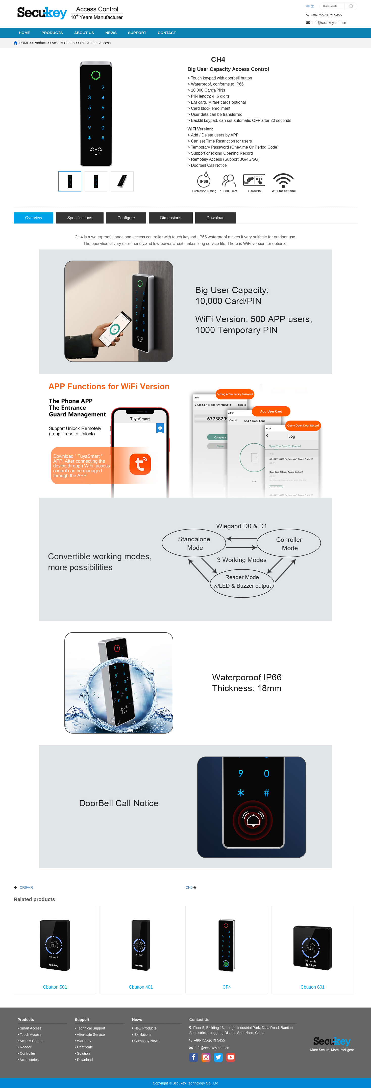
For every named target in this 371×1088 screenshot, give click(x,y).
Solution (82, 1053)
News (111, 33)
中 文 (310, 6)
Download (216, 218)
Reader (25, 1047)
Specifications (79, 218)
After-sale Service (90, 1034)
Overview (33, 218)
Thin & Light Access (95, 43)
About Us (84, 33)
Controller (26, 1053)
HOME (24, 33)
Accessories (28, 1059)
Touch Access (29, 1034)
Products (52, 33)
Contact (167, 33)
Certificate (84, 1047)
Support (137, 33)
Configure (126, 218)
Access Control (63, 43)
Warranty (83, 1041)
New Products (144, 1028)
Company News (145, 1041)
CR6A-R (26, 887)
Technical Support (90, 1028)
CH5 (189, 887)
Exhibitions (142, 1034)
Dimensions (170, 218)
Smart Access (29, 1028)
